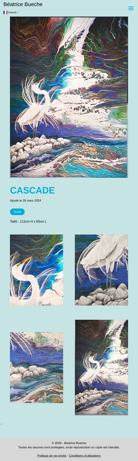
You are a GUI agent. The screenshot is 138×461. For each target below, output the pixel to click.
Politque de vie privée (51, 455)
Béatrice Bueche (23, 4)
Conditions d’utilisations (85, 455)
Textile (17, 211)
